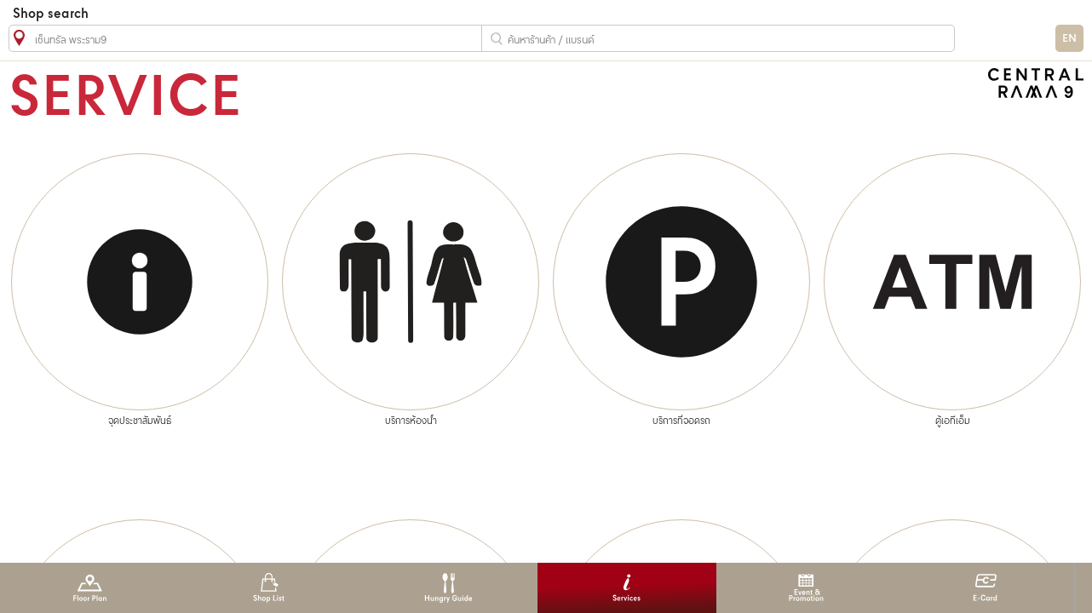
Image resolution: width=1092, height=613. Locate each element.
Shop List (269, 588)
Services (626, 588)
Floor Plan (90, 588)
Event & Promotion (806, 588)
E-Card (985, 588)
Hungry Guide (447, 588)
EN (1069, 39)
